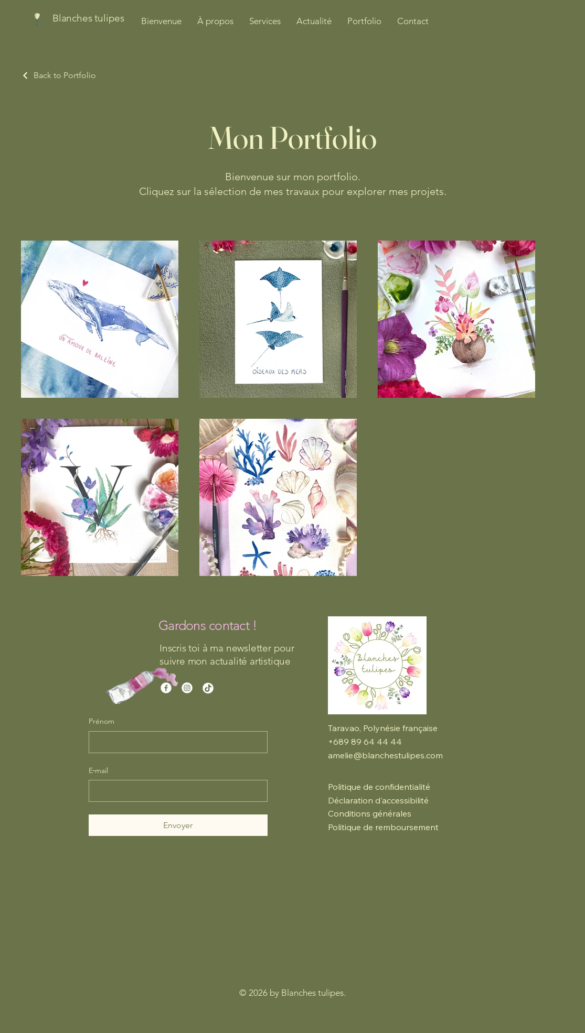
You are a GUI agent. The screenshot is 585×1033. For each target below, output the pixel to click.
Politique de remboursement (383, 827)
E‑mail (99, 770)
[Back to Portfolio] (58, 75)
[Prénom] (175, 742)
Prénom (101, 721)
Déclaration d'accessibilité (378, 800)
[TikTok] (208, 687)
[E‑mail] (175, 790)
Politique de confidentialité (379, 786)
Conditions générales (369, 813)
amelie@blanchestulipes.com (385, 755)
